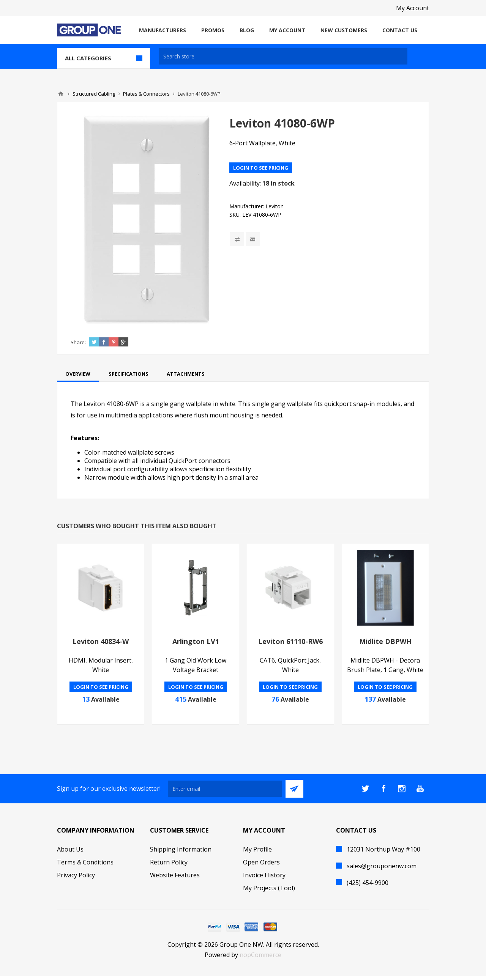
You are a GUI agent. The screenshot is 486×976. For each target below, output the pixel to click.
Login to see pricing (260, 167)
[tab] (78, 374)
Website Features (175, 875)
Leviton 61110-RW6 (290, 641)
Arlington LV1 (195, 641)
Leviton (274, 206)
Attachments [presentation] (186, 373)
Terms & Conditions (85, 862)
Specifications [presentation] (128, 373)
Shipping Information (180, 849)
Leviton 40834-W (101, 641)
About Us (70, 849)
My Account (412, 8)
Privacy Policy (76, 875)
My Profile (257, 849)
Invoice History (264, 875)
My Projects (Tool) (269, 888)
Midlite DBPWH (385, 641)
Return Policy (169, 862)
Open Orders (261, 862)
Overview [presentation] (77, 373)
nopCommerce (260, 955)
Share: (78, 342)
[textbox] (283, 56)
